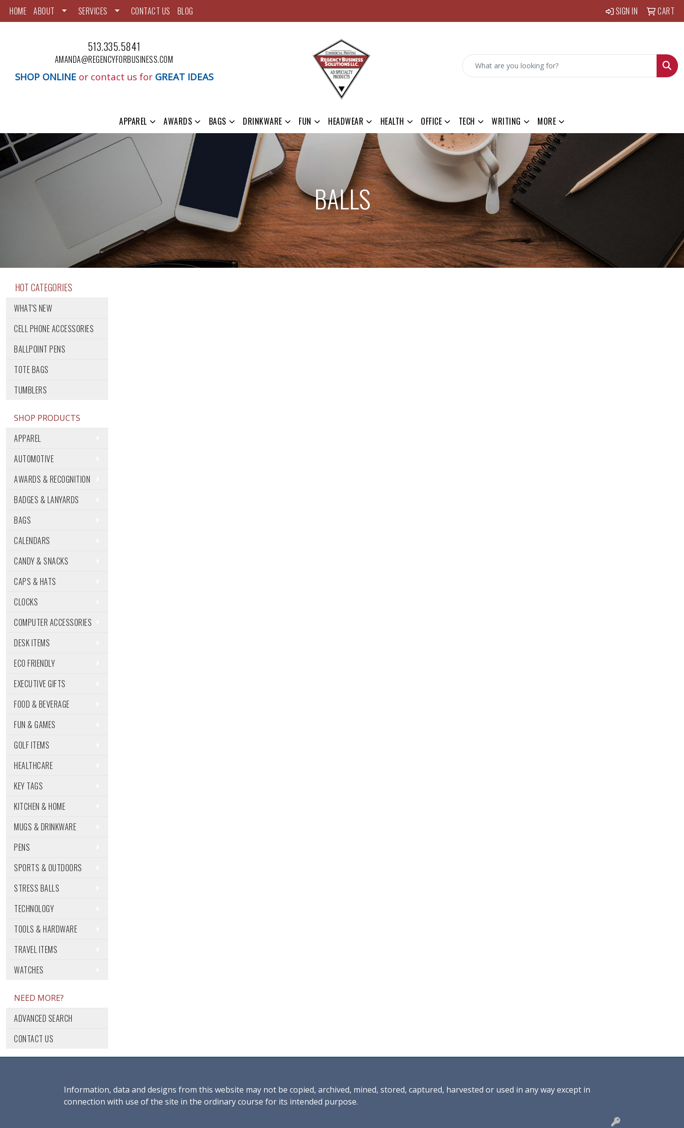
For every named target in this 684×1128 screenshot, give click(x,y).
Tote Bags (31, 370)
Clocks (26, 602)
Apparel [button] (133, 121)
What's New (33, 308)
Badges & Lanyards (46, 500)
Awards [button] (178, 121)
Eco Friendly (34, 663)
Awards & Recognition (52, 479)
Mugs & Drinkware (45, 827)
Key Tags (28, 786)
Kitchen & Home (39, 806)
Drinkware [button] (262, 121)
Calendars (32, 541)
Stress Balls (36, 888)
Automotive (34, 459)
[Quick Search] (559, 65)
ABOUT (44, 11)
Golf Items (31, 745)
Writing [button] (506, 121)
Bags (22, 520)
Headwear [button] (345, 121)
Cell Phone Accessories (54, 329)
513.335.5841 (114, 46)
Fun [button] (305, 121)
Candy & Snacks (41, 561)
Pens (22, 847)
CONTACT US (151, 11)
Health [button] (392, 121)
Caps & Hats (35, 581)
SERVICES (93, 11)
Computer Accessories (53, 622)
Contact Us (33, 1039)
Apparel (27, 438)
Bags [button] (217, 121)
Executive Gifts (40, 684)
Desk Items (32, 643)
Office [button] (431, 121)
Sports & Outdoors (48, 868)
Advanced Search (43, 1018)
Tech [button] (467, 121)
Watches (29, 970)
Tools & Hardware (45, 929)
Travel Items (35, 949)
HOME (17, 11)
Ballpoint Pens (39, 349)
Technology (34, 909)
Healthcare (33, 765)
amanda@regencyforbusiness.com (114, 59)
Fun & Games (35, 725)
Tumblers (30, 390)
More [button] (546, 121)
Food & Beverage (42, 704)
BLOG (185, 11)
